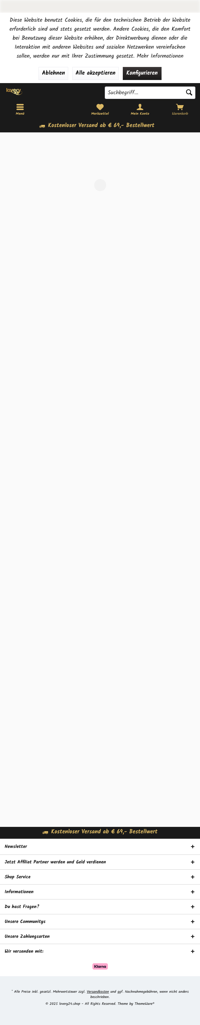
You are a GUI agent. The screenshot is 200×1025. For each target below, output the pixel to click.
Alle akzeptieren (96, 73)
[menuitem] (180, 110)
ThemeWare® (145, 1004)
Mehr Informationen (160, 56)
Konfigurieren (142, 73)
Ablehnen (53, 73)
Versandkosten (98, 992)
